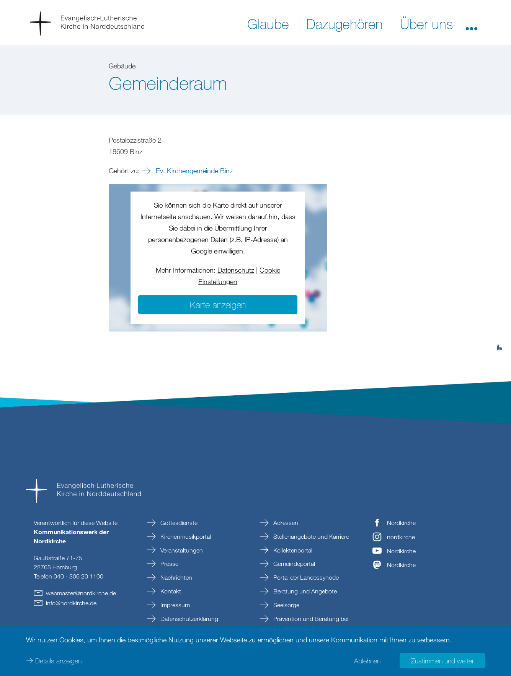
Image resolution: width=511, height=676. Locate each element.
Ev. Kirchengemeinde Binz (193, 170)
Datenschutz (235, 270)
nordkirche (401, 536)
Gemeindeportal (293, 563)
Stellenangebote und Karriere (310, 536)
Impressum (174, 604)
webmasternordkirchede (81, 593)
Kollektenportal (292, 550)
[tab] (499, 310)
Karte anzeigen (218, 304)
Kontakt (170, 591)
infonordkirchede (71, 603)
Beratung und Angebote (304, 591)
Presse (168, 563)
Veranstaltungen (181, 550)
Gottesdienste (178, 522)
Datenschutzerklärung (188, 618)
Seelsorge (285, 604)
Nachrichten (175, 577)
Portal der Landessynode (305, 577)
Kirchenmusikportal (185, 536)
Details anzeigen (58, 660)
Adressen (285, 522)
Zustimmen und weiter (442, 660)
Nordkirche (401, 522)
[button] (471, 23)
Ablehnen (367, 660)
